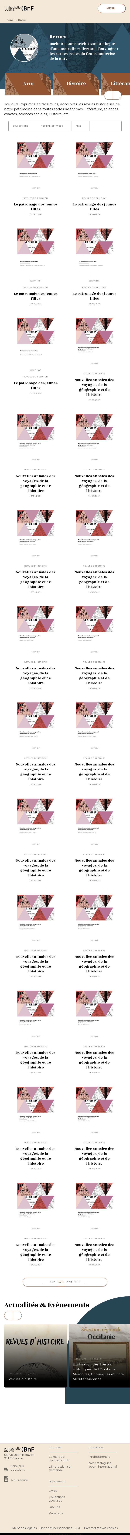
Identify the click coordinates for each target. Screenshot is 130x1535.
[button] (23, 126)
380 (78, 1282)
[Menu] (112, 8)
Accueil (11, 19)
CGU (78, 1528)
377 (52, 1282)
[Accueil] (19, 8)
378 (61, 1282)
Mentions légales (24, 1528)
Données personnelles (56, 1528)
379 (69, 1282)
